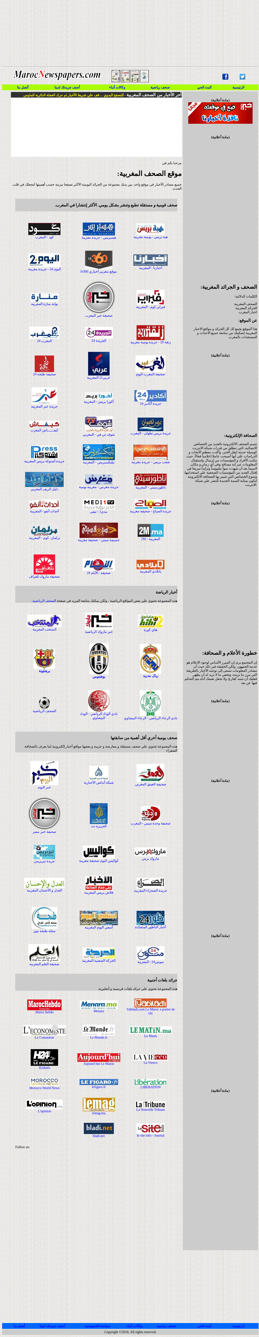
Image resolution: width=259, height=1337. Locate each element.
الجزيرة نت (99, 826)
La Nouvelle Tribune (150, 1109)
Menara (98, 1011)
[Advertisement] (126, 33)
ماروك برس (150, 858)
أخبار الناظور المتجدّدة (150, 927)
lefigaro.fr (98, 1087)
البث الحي (204, 87)
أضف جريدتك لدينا (67, 87)
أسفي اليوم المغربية (99, 927)
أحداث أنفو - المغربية (44, 511)
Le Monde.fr (98, 1037)
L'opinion (44, 1111)
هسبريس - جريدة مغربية (98, 237)
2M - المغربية (150, 539)
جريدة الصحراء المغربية (150, 890)
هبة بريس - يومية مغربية (151, 237)
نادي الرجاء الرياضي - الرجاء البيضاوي (150, 718)
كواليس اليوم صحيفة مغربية (99, 860)
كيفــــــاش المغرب (44, 430)
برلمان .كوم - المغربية (44, 538)
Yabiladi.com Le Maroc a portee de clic (150, 1011)
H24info (44, 1068)
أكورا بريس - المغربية (99, 401)
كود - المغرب (44, 237)
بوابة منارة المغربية (44, 304)
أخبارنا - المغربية (150, 268)
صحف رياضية (160, 87)
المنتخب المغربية (44, 629)
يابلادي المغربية (150, 571)
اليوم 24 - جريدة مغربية (44, 269)
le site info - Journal (150, 1135)
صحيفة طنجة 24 (44, 374)
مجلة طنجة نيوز (44, 931)
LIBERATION (150, 1087)
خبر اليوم (44, 787)
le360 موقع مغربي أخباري (99, 271)
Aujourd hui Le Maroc (98, 1063)
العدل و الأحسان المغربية (44, 890)
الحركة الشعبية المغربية (99, 960)
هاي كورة (150, 630)
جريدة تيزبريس (44, 861)
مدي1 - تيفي (98, 511)
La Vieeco (151, 1062)
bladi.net (99, 1136)
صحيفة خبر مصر (44, 831)
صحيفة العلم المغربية (44, 964)
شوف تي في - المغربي (99, 434)
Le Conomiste (44, 1037)
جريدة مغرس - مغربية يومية (99, 487)
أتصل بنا (22, 87)
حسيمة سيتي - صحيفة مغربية (98, 540)
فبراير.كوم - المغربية (150, 307)
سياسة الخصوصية (97, 1326)
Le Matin (150, 1036)
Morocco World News (44, 1088)
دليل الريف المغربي (44, 489)
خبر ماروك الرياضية (99, 631)
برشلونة (44, 671)
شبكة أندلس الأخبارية (99, 782)
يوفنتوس (99, 676)
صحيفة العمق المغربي (150, 784)
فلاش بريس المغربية (98, 892)
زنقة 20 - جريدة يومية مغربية (150, 342)
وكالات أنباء (117, 87)
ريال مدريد (150, 676)
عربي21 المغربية (98, 377)
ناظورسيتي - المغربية (151, 487)
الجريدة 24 (99, 340)
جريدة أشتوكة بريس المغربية (44, 461)
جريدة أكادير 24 (150, 403)
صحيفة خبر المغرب (99, 315)
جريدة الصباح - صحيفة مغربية (150, 511)
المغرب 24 (44, 341)
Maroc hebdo (44, 1012)
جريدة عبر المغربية (44, 406)
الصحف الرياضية (44, 601)
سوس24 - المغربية (150, 962)
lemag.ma (98, 1113)
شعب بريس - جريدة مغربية (150, 462)
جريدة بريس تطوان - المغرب (150, 433)
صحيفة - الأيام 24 (99, 573)
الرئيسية (238, 87)
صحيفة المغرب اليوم (150, 374)
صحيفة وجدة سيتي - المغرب (151, 823)
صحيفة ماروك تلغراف (44, 576)
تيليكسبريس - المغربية (98, 462)
